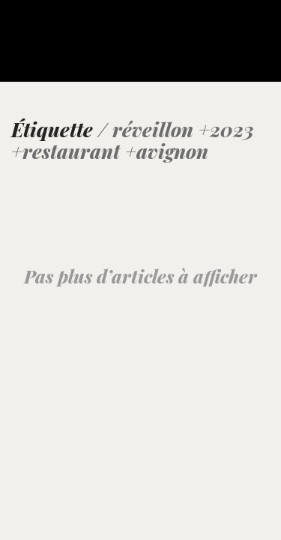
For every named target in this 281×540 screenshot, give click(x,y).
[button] (261, 31)
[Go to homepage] (48, 50)
